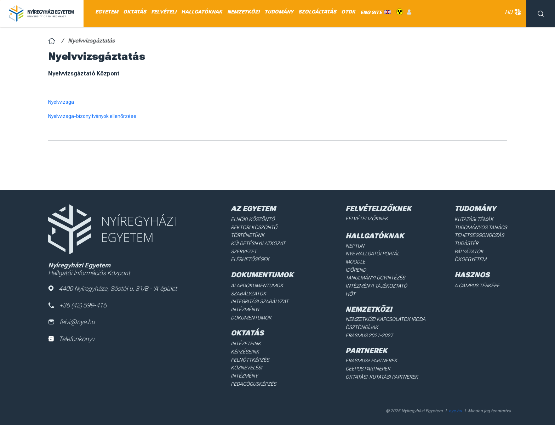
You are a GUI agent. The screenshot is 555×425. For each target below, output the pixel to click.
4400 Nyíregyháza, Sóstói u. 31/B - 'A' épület (112, 288)
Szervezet (244, 251)
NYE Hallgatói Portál (372, 253)
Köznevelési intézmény (260, 366)
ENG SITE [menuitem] (371, 12)
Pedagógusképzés (253, 374)
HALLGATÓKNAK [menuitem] (201, 12)
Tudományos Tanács (480, 227)
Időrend (355, 269)
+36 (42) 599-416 (77, 305)
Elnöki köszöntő (252, 219)
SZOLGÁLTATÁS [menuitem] (317, 12)
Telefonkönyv (71, 338)
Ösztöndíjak (361, 326)
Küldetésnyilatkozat (258, 243)
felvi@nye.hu (71, 322)
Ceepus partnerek (367, 367)
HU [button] (512, 12)
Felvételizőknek (366, 218)
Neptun (354, 245)
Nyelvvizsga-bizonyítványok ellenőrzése (92, 116)
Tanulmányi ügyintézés (374, 277)
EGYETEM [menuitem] (106, 12)
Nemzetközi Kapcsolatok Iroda (385, 318)
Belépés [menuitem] (409, 12)
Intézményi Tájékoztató (375, 285)
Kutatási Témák (473, 219)
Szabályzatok (248, 293)
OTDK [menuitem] (348, 12)
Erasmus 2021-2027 (369, 334)
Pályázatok (469, 251)
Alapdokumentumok (257, 285)
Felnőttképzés (250, 358)
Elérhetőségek (250, 259)
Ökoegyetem (470, 259)
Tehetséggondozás (479, 235)
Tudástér (466, 243)
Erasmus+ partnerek (371, 359)
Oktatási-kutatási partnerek (381, 375)
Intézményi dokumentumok (251, 312)
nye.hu (455, 405)
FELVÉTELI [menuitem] (163, 12)
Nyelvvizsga (61, 102)
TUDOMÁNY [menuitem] (278, 12)
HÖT (350, 293)
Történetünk (247, 235)
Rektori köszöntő (254, 227)
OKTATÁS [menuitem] (134, 12)
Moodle (355, 261)
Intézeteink (245, 342)
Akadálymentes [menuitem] (399, 12)
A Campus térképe (476, 285)
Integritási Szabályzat (259, 301)
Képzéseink (245, 350)
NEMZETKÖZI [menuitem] (243, 12)
